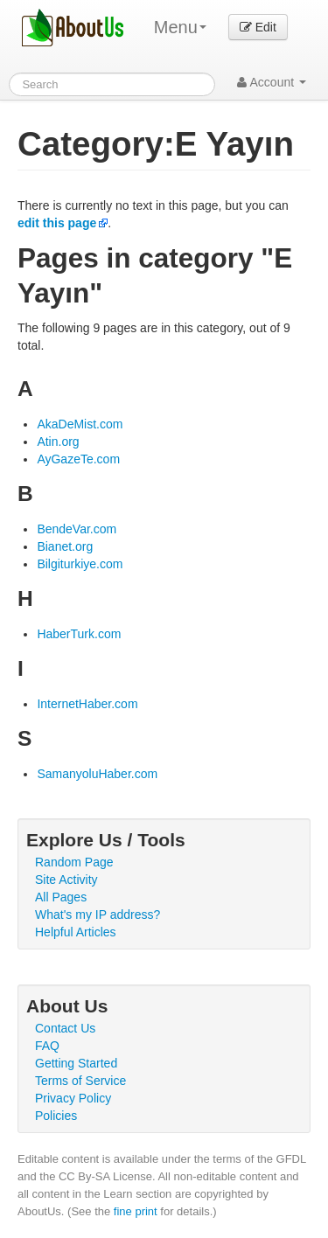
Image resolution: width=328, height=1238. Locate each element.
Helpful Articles (75, 932)
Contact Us (65, 1028)
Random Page (74, 862)
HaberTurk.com (79, 634)
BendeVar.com (76, 529)
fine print (135, 1211)
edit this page (56, 223)
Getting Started (76, 1063)
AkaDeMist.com (79, 424)
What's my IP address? (97, 915)
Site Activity (66, 880)
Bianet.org (65, 546)
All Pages (61, 897)
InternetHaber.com (87, 704)
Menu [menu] (180, 27)
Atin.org (58, 442)
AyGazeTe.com (78, 459)
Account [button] (271, 82)
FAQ (47, 1046)
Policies (56, 1116)
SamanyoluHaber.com (97, 774)
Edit (258, 27)
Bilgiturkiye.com (79, 564)
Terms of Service (80, 1081)
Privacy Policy (73, 1098)
